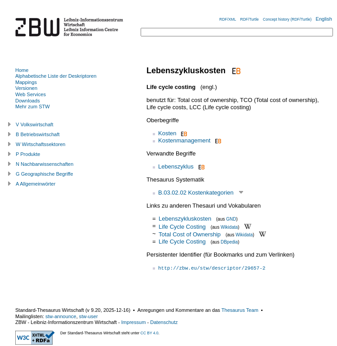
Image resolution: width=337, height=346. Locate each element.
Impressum (133, 322)
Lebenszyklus (176, 166)
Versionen (26, 88)
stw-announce (60, 316)
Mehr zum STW (32, 106)
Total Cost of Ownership (190, 234)
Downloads (27, 100)
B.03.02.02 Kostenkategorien (196, 192)
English (324, 19)
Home (21, 70)
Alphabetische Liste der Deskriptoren (56, 76)
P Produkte (28, 154)
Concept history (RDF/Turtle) (287, 19)
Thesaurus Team (240, 310)
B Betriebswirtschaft (38, 134)
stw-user (88, 316)
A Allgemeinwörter (35, 183)
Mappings (26, 82)
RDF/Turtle (249, 19)
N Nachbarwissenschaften (44, 164)
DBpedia (229, 242)
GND (231, 219)
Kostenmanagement (184, 140)
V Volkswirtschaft (34, 124)
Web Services (30, 94)
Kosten (167, 133)
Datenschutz (163, 322)
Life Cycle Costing (182, 226)
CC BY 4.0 (150, 333)
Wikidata (229, 226)
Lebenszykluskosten (185, 218)
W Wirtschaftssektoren (41, 144)
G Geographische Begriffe (44, 174)
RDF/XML (227, 19)
